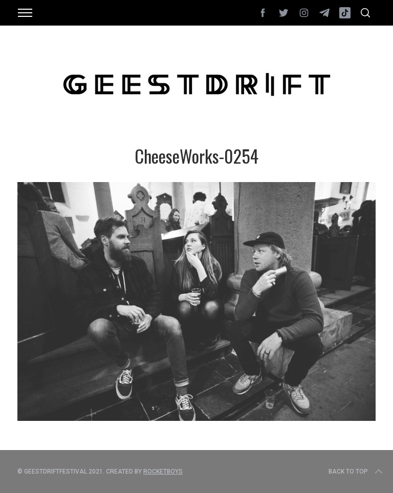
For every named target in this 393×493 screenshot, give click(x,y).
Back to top (356, 471)
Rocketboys (163, 471)
